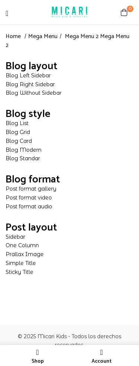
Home (13, 36)
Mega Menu (42, 36)
